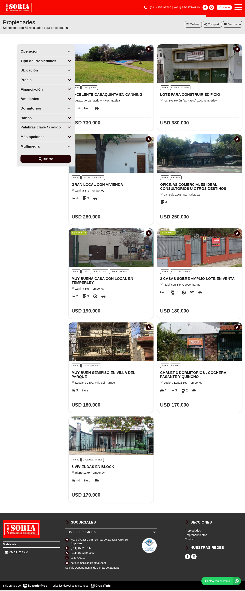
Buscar (32, 159)
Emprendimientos (196, 535)
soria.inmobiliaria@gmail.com (88, 563)
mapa (232, 24)
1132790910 (77, 558)
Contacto (224, 7)
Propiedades (193, 531)
